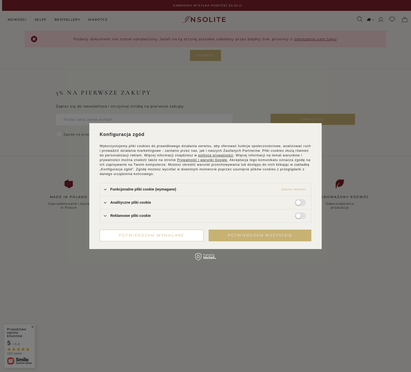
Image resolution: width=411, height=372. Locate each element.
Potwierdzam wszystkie (260, 235)
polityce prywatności (215, 155)
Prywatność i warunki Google (202, 160)
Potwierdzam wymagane (151, 235)
